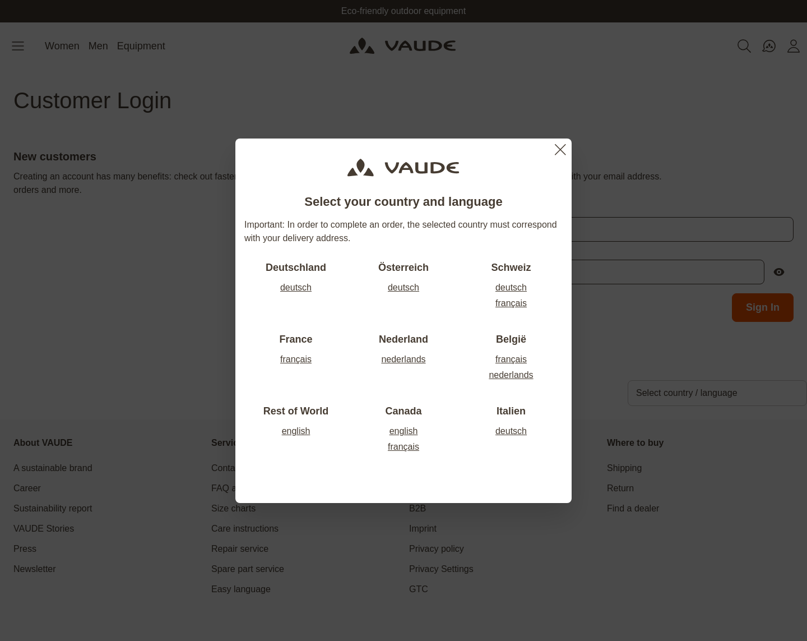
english (296, 431)
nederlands (403, 359)
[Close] (560, 149)
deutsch (296, 287)
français (511, 303)
